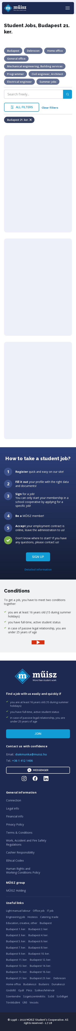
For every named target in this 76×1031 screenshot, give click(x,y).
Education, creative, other (21, 923)
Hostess (33, 917)
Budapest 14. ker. (40, 966)
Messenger (37, 770)
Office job (39, 910)
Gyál (21, 990)
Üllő (24, 1002)
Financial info (14, 816)
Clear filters (50, 107)
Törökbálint (13, 1002)
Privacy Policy (15, 824)
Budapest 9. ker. (16, 953)
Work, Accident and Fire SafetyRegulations (26, 842)
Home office (13, 984)
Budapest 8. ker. (38, 947)
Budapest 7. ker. (16, 947)
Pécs (29, 990)
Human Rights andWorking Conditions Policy (23, 871)
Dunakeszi (58, 984)
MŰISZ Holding (16, 890)
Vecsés (34, 1002)
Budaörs (44, 984)
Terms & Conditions (19, 832)
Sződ (51, 996)
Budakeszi (29, 984)
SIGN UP (38, 556)
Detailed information (38, 569)
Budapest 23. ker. (40, 978)
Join (38, 733)
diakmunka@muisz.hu (31, 754)
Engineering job (15, 917)
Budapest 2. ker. (38, 929)
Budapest (46, 923)
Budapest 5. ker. (16, 941)
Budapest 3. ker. (16, 935)
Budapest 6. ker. (38, 941)
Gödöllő (11, 990)
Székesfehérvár (45, 990)
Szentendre (13, 996)
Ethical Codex (15, 860)
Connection (13, 800)
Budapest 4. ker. (38, 935)
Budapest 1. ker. (16, 929)
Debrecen (60, 978)
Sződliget (62, 996)
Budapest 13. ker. (16, 966)
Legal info (12, 808)
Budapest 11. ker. (16, 959)
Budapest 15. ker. (16, 972)
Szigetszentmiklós (34, 996)
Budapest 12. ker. (40, 959)
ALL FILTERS (21, 107)
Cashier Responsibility (20, 852)
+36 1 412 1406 (22, 761)
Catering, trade (49, 917)
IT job (50, 910)
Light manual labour (18, 910)
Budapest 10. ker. (39, 953)
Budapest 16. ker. (40, 972)
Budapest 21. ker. (16, 978)
